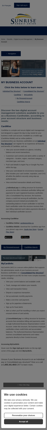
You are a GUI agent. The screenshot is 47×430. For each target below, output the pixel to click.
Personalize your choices (23, 415)
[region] (23, 409)
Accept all (23, 422)
